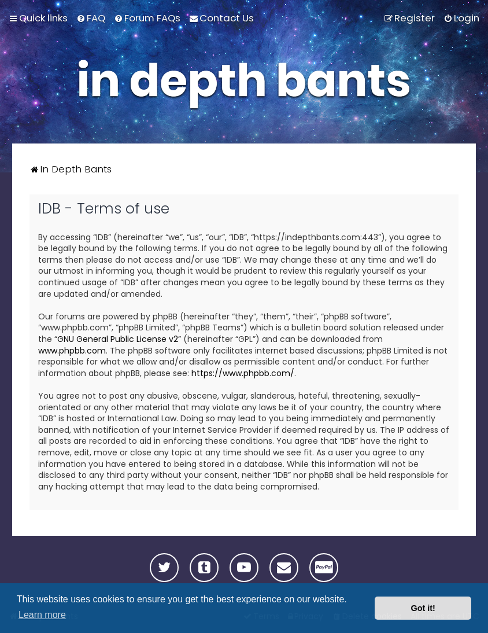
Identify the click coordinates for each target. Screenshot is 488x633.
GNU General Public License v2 (117, 339)
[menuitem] (90, 18)
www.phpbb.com (72, 350)
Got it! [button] (423, 608)
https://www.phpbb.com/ (242, 373)
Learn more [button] (42, 615)
